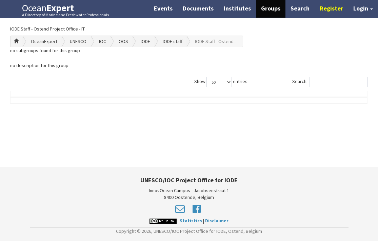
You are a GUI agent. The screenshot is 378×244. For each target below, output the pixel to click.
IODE (145, 41)
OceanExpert (44, 41)
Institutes (237, 8)
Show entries (220, 82)
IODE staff (172, 41)
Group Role (275, 104)
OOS (123, 41)
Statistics (191, 221)
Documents (198, 8)
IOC (102, 41)
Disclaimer (216, 221)
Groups (270, 8)
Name (37, 104)
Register (331, 8)
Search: (330, 82)
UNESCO (78, 41)
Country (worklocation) (333, 100)
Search (300, 8)
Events (163, 8)
